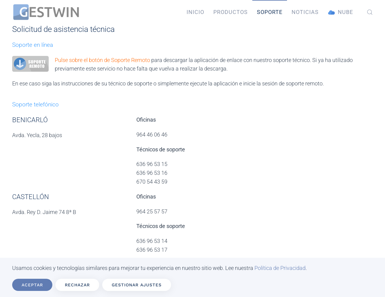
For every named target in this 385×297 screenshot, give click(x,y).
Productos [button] (230, 12)
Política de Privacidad (280, 268)
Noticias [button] (305, 12)
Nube (340, 12)
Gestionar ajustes (137, 284)
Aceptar (32, 284)
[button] (370, 12)
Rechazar (77, 284)
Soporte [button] (269, 12)
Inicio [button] (195, 12)
